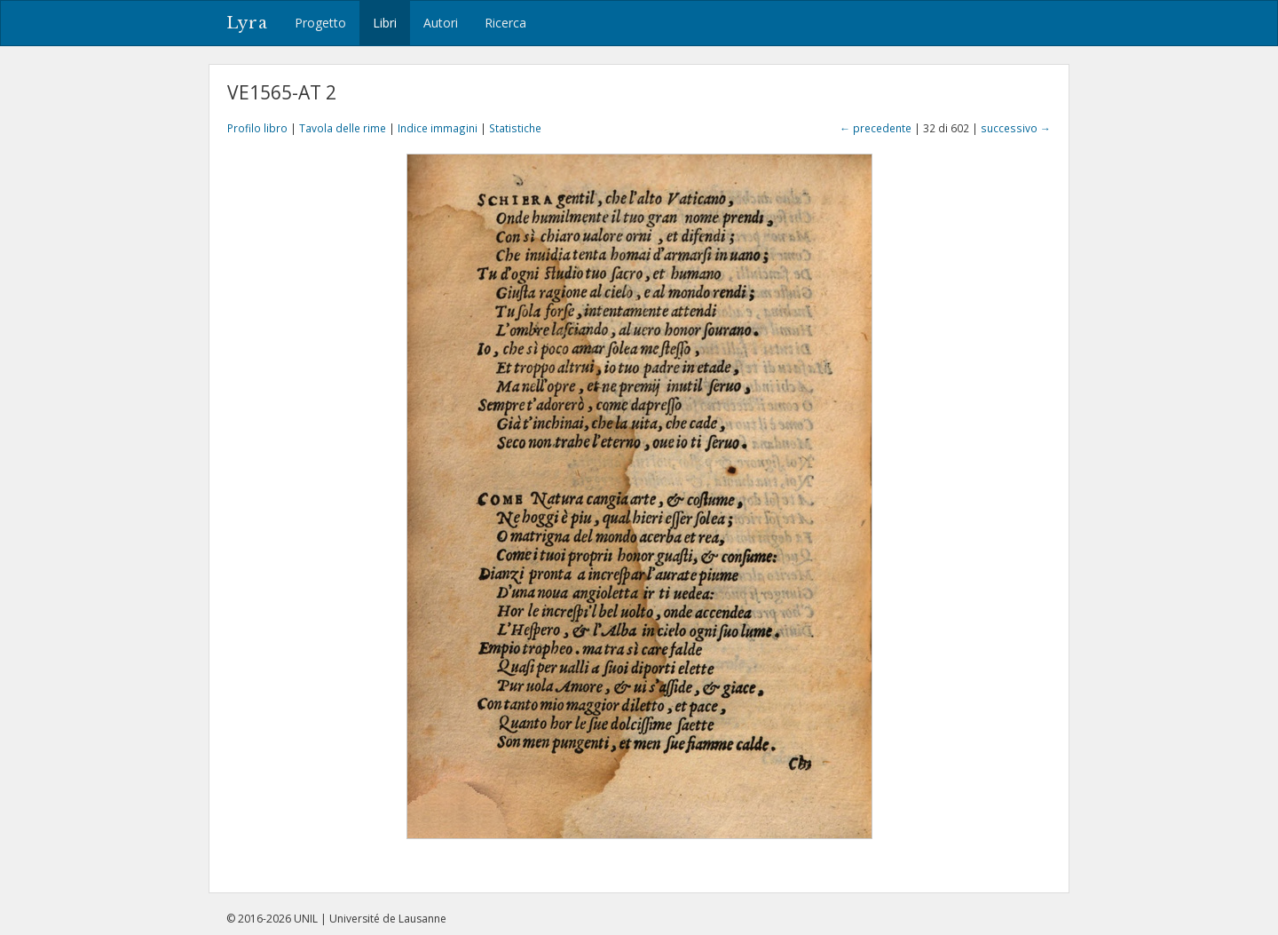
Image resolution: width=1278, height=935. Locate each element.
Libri (385, 22)
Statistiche (515, 128)
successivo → (1016, 128)
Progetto (320, 22)
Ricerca (505, 22)
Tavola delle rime (342, 128)
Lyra (247, 23)
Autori (440, 22)
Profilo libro (257, 128)
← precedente (875, 128)
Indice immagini (437, 128)
